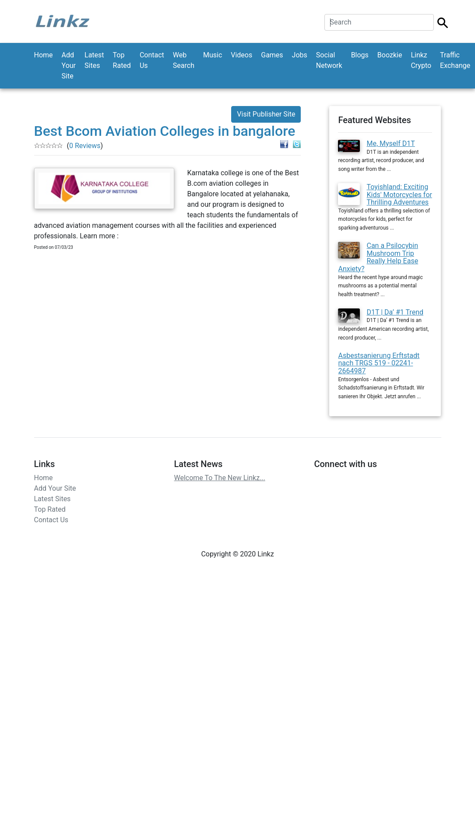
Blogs (360, 55)
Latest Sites (94, 60)
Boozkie (389, 55)
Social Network (329, 60)
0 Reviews (85, 146)
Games (272, 55)
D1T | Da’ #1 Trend (394, 312)
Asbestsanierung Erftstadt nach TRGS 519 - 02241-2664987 (378, 363)
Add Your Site (69, 65)
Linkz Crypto (421, 60)
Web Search (183, 60)
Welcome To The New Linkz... (219, 478)
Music (212, 55)
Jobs (299, 55)
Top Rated (122, 60)
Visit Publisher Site (266, 114)
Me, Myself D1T (390, 143)
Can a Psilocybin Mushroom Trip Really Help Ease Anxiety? (378, 257)
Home (43, 55)
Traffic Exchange (455, 60)
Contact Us (152, 60)
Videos (241, 55)
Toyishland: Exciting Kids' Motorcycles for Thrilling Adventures (399, 194)
